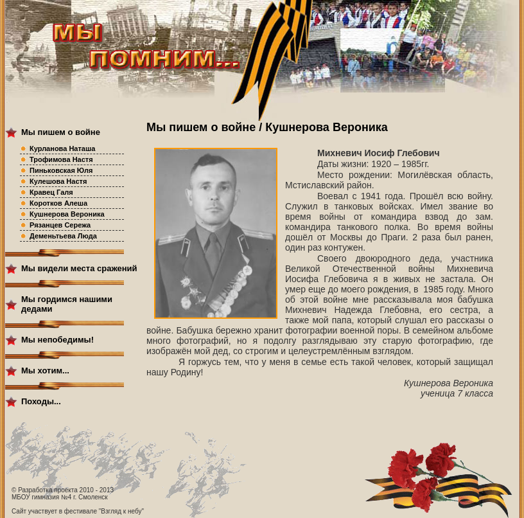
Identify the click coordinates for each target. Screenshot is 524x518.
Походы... (41, 401)
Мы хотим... (45, 370)
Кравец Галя (51, 192)
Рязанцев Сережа (60, 225)
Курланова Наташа (62, 148)
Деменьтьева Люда (63, 236)
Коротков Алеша (58, 203)
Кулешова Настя (58, 181)
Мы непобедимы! (57, 339)
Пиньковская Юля (61, 170)
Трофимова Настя (61, 159)
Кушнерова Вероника (67, 214)
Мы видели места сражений (79, 268)
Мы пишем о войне (60, 132)
